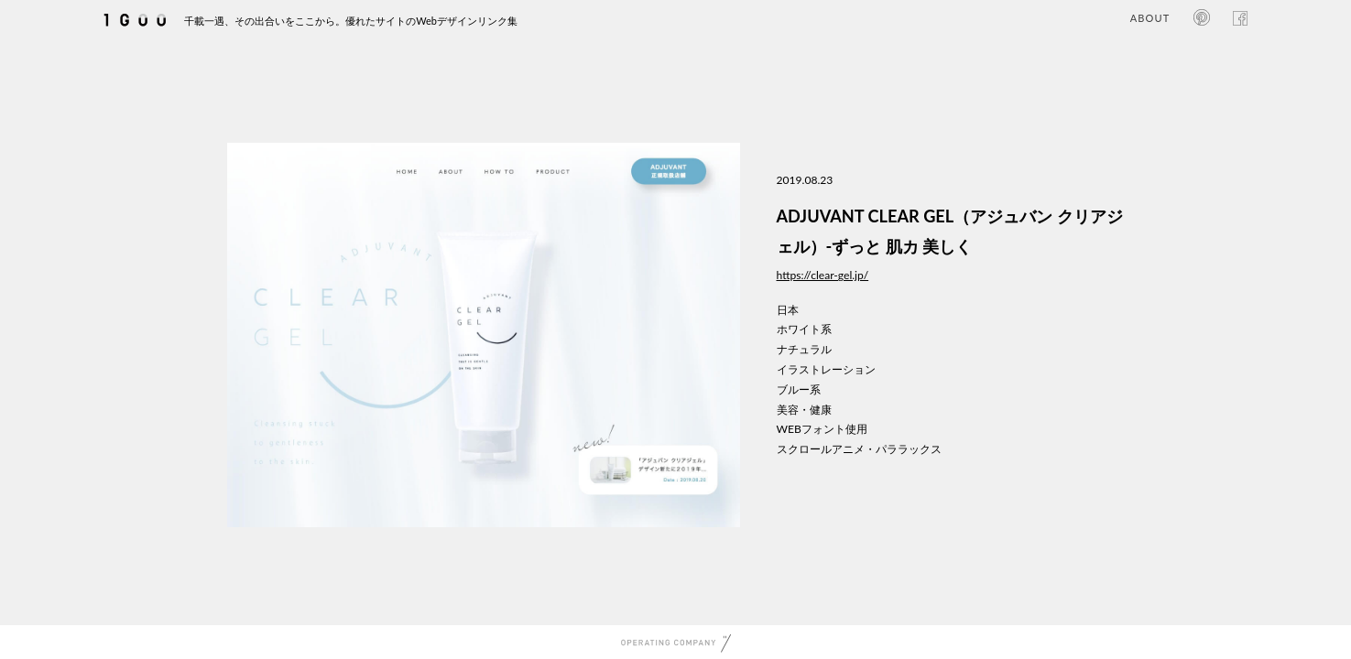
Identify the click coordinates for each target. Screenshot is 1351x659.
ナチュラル (804, 349)
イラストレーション (826, 369)
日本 (788, 310)
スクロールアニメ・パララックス (859, 449)
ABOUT (1150, 18)
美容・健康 (804, 409)
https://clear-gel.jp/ (823, 275)
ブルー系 (799, 389)
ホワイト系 (804, 329)
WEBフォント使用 (822, 429)
